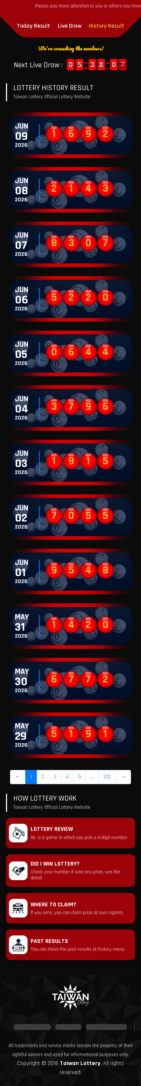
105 (107, 777)
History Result (106, 26)
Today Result (33, 26)
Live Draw (69, 26)
